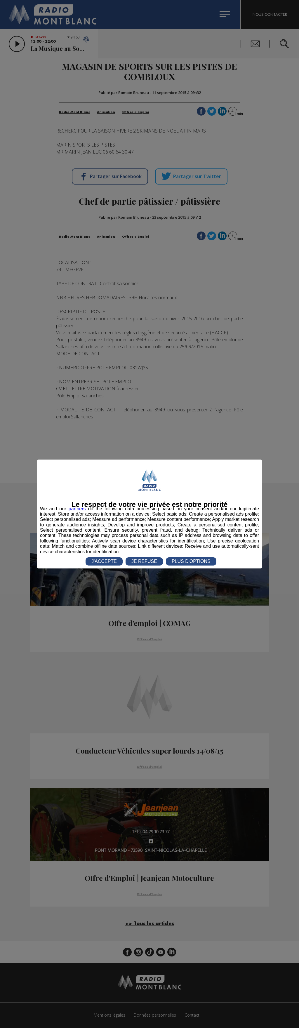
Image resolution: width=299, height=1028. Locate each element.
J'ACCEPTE (104, 561)
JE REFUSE (144, 561)
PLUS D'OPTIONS (191, 561)
